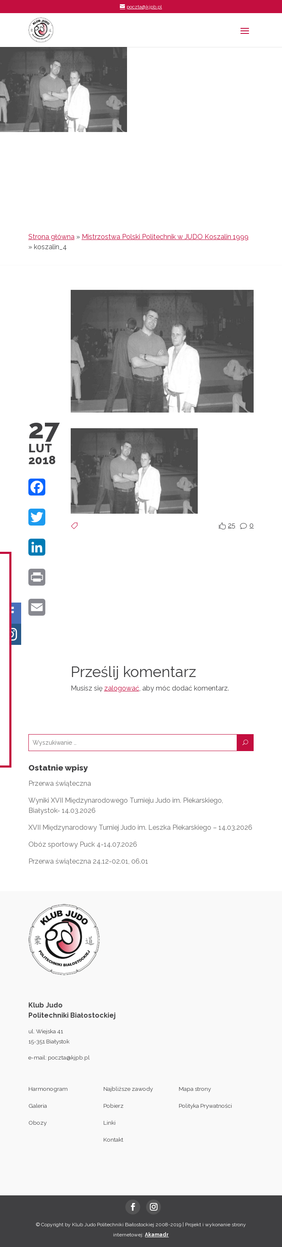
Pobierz (113, 1105)
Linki (109, 1122)
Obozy (37, 1122)
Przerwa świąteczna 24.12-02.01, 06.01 (88, 861)
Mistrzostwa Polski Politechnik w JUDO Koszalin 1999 (165, 237)
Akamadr (157, 1235)
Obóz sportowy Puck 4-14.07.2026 (82, 844)
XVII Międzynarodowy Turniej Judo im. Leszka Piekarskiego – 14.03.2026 (140, 827)
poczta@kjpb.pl (69, 1057)
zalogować (121, 688)
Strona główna (51, 237)
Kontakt (113, 1139)
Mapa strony (195, 1088)
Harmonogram (48, 1088)
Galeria (37, 1105)
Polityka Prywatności (205, 1105)
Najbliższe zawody (128, 1088)
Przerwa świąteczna (59, 783)
